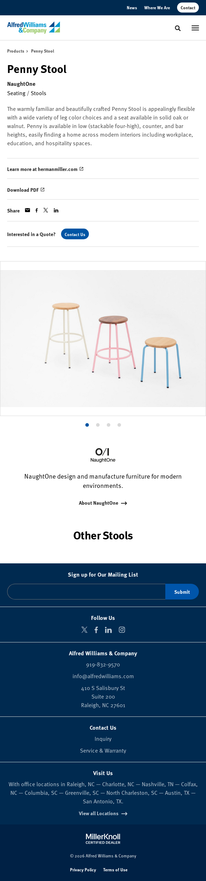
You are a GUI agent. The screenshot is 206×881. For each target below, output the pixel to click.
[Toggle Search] (178, 28)
